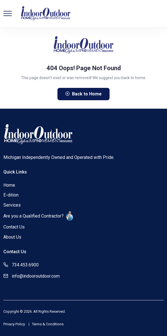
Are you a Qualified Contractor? (38, 216)
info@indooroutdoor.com (36, 276)
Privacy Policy (14, 324)
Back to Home (83, 94)
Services (12, 205)
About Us (12, 237)
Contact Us (14, 227)
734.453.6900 (25, 265)
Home (9, 185)
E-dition (10, 195)
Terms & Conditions (48, 324)
